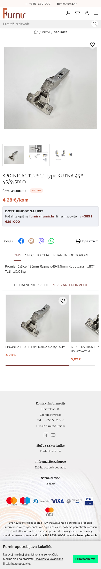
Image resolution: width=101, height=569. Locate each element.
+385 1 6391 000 (39, 4)
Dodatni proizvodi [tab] (31, 285)
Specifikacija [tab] (37, 255)
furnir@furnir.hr (67, 4)
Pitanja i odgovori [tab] (70, 255)
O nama (50, 484)
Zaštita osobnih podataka (50, 467)
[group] (50, 88)
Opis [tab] (17, 255)
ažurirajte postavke (18, 563)
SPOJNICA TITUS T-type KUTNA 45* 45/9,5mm (35, 347)
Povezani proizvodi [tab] (69, 285)
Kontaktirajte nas (50, 451)
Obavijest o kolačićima (48, 559)
